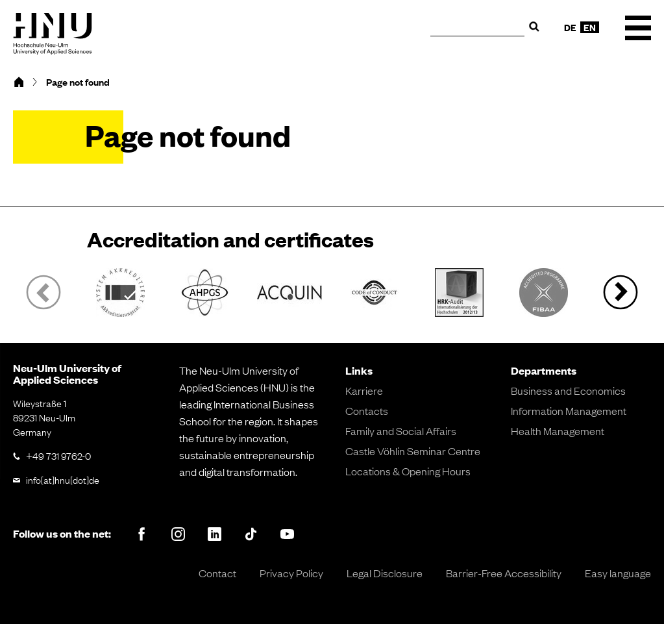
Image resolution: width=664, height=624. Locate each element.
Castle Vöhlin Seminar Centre (412, 450)
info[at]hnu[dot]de (62, 479)
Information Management (568, 410)
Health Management (557, 430)
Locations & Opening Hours (408, 471)
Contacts (366, 410)
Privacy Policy (291, 573)
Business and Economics (568, 390)
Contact (217, 573)
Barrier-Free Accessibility (503, 573)
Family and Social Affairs (400, 430)
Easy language (618, 573)
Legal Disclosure (385, 573)
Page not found (78, 81)
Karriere (364, 390)
